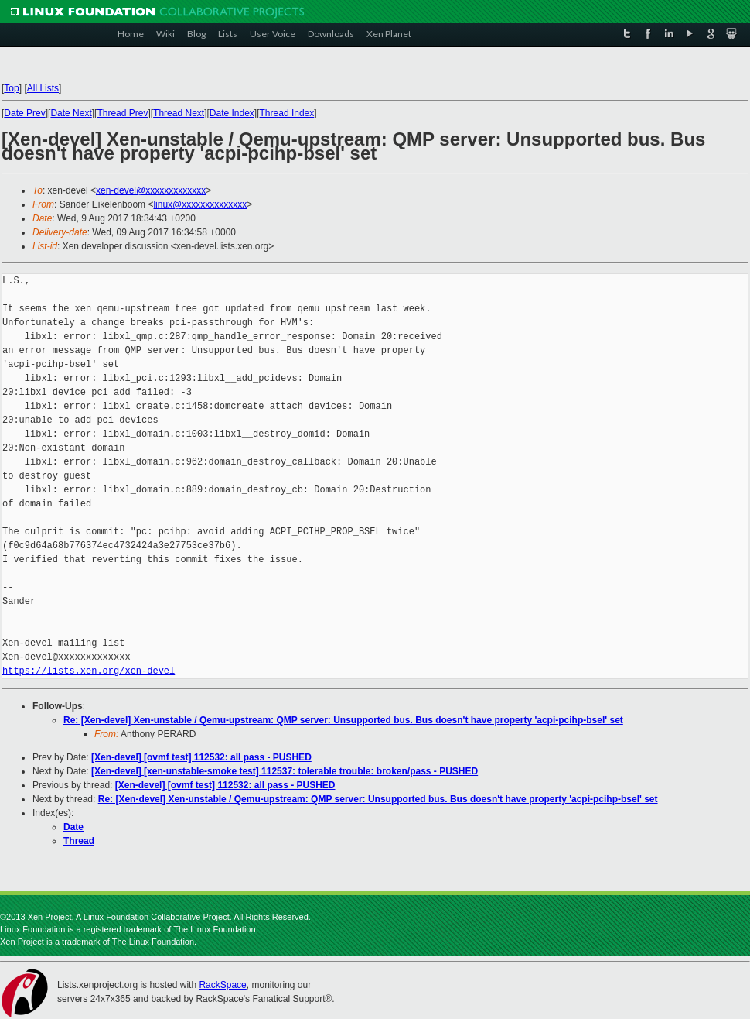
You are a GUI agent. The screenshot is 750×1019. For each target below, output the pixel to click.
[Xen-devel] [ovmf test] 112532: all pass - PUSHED (201, 757)
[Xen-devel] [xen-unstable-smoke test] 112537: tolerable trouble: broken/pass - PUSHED (284, 771)
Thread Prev (122, 113)
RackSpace (222, 985)
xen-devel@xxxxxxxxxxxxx (151, 190)
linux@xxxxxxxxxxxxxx (200, 204)
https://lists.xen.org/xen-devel (88, 671)
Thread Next (178, 113)
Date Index (232, 113)
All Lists (43, 88)
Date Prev (24, 113)
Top (11, 88)
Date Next (70, 113)
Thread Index (287, 113)
